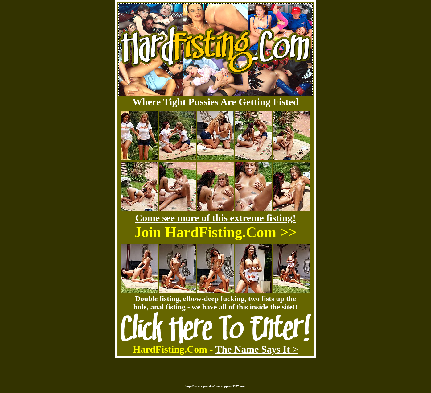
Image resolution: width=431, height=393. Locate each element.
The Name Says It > (256, 349)
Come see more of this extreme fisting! (215, 217)
